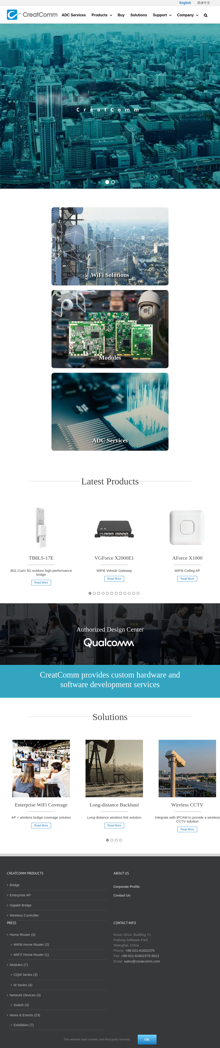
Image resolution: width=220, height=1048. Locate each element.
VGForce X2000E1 (114, 558)
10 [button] (129, 593)
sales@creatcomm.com (142, 961)
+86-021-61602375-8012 (140, 956)
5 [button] (107, 593)
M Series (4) (23, 985)
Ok (147, 1039)
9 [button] (124, 593)
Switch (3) (21, 1005)
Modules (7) (19, 965)
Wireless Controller (24, 915)
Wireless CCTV (187, 805)
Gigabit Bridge (20, 905)
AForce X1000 (187, 558)
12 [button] (138, 593)
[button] (205, 14)
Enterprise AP (20, 895)
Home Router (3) (22, 935)
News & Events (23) (25, 1015)
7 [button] (116, 593)
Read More (41, 582)
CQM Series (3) (25, 975)
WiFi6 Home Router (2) (31, 944)
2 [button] (94, 593)
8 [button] (120, 593)
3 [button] (98, 593)
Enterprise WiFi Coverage (41, 805)
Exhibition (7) (24, 1025)
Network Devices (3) (25, 995)
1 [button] (90, 593)
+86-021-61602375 (139, 950)
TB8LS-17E (41, 558)
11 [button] (133, 593)
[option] (41, 547)
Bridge (15, 885)
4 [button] (103, 593)
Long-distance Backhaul (114, 805)
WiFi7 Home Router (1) (31, 955)
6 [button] (111, 593)
